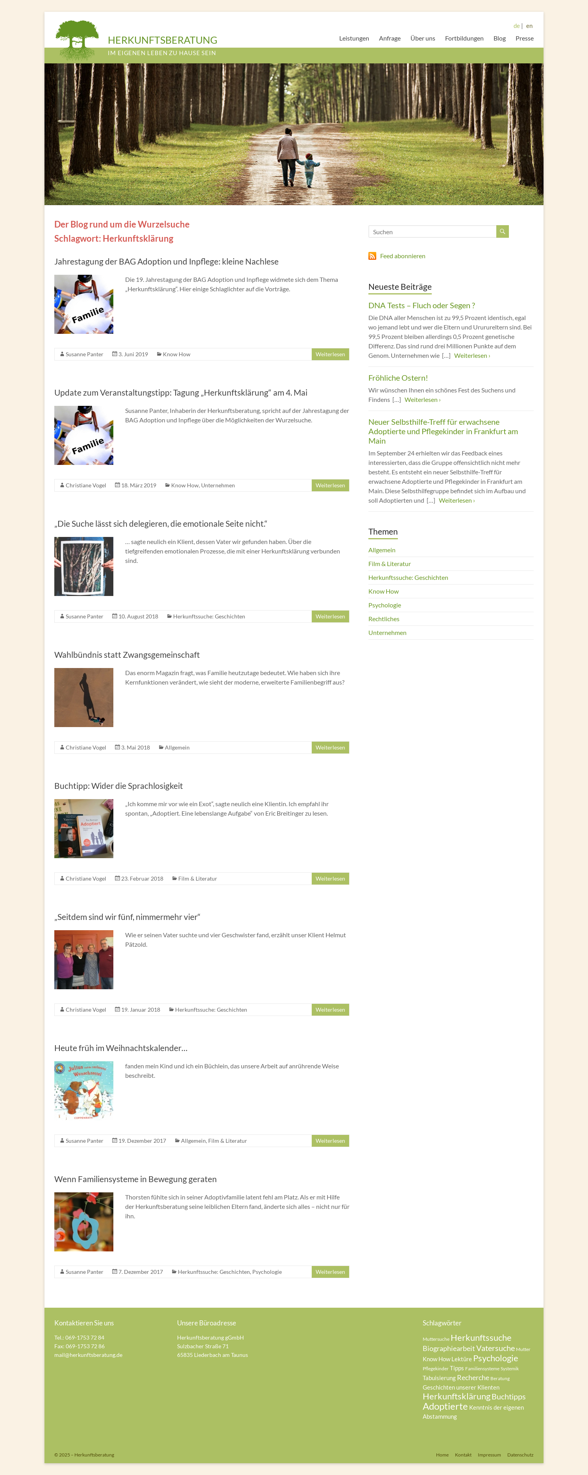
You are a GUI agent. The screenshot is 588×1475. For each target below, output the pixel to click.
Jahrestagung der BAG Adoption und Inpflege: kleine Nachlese (166, 261)
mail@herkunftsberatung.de (88, 1354)
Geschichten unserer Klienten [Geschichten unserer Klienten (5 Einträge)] (461, 1387)
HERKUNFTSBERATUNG (162, 40)
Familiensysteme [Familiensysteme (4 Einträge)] (482, 1368)
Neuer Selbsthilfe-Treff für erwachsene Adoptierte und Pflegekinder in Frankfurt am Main (443, 431)
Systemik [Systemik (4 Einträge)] (510, 1368)
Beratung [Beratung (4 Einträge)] (500, 1378)
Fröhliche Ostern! (398, 377)
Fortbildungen (464, 38)
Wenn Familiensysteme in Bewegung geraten (135, 1179)
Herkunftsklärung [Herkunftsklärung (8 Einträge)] (456, 1396)
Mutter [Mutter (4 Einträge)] (523, 1349)
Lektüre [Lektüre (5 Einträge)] (461, 1358)
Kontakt (463, 1455)
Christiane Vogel (86, 485)
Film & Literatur (197, 878)
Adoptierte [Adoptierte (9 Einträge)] (445, 1406)
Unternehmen (218, 485)
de (517, 25)
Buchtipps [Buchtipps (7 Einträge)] (509, 1396)
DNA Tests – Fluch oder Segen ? (421, 305)
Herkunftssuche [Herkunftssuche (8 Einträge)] (481, 1337)
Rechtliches (383, 618)
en (529, 25)
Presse (525, 38)
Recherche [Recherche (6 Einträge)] (473, 1377)
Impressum (489, 1455)
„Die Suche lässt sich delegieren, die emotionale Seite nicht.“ (161, 523)
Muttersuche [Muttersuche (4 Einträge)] (436, 1339)
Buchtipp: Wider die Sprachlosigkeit (118, 785)
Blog (500, 38)
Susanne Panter (85, 354)
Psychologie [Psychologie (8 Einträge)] (495, 1358)
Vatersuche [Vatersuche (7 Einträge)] (495, 1348)
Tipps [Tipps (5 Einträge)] (457, 1367)
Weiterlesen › (472, 355)
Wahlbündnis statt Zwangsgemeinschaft (127, 654)
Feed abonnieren (402, 255)
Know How (176, 354)
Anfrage (390, 38)
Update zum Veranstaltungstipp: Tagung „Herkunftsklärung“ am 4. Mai (180, 392)
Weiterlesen (330, 354)
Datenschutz (520, 1455)
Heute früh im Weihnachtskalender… (120, 1048)
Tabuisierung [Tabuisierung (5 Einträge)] (439, 1377)
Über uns (422, 38)
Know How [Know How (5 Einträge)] (436, 1358)
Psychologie (267, 1271)
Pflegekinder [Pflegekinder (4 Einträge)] (436, 1368)
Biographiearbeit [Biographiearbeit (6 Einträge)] (449, 1348)
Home (442, 1455)
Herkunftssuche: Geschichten (209, 616)
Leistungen (354, 38)
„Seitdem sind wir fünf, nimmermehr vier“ (127, 917)
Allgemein (177, 747)
